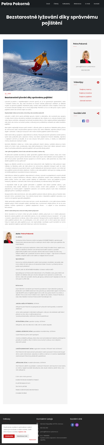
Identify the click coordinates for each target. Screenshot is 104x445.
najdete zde (22, 432)
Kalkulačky (66, 4)
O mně (87, 4)
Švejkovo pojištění (85, 97)
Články (56, 4)
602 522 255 (44, 428)
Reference (77, 4)
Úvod (48, 4)
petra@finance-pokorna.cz (49, 432)
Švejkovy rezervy (85, 89)
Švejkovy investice (85, 93)
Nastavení (32, 440)
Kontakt (96, 4)
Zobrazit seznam (85, 101)
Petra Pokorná (27, 234)
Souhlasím (9, 436)
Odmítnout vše (22, 436)
